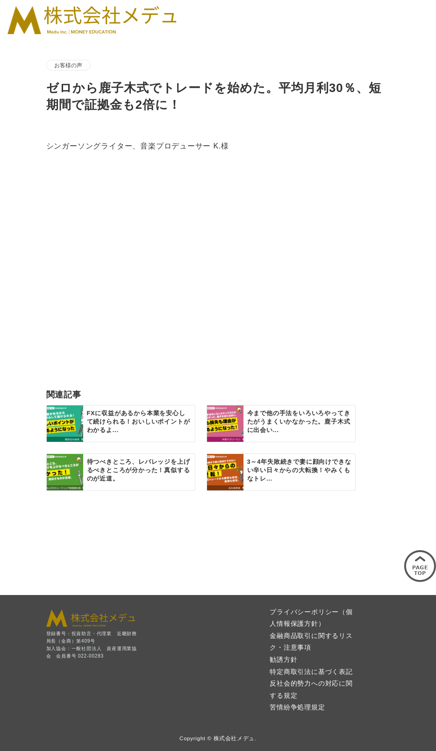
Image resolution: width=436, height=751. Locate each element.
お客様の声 (68, 65)
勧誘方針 (283, 659)
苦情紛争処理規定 (297, 707)
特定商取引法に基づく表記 (311, 671)
